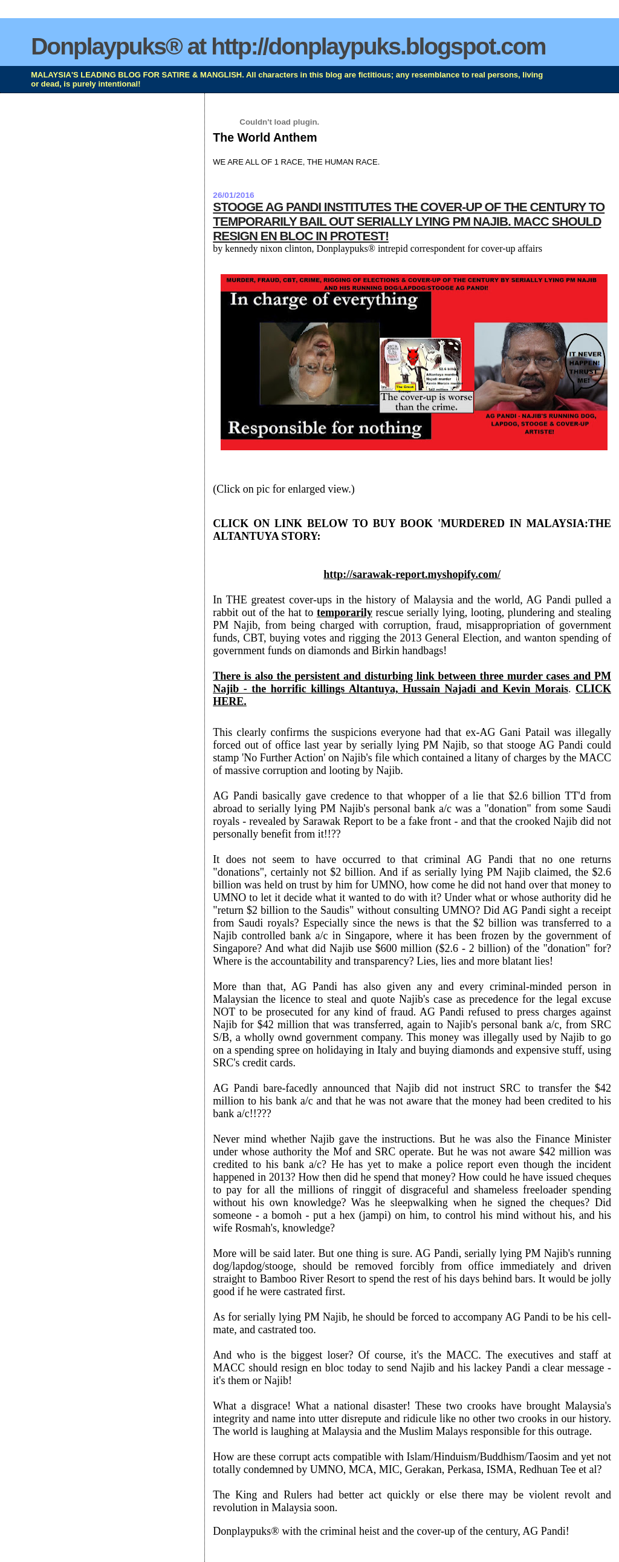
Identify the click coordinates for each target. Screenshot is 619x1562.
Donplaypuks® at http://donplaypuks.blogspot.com (288, 46)
